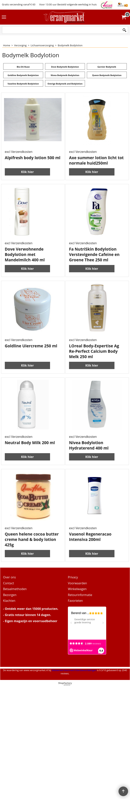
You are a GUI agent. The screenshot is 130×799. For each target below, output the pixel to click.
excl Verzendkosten (19, 152)
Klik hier (27, 166)
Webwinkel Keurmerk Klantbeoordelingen (74, 670)
